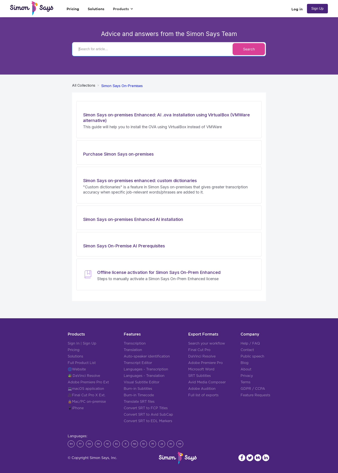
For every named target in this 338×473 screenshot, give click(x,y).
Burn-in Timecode (139, 395)
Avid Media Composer (207, 382)
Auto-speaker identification (147, 356)
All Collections (83, 85)
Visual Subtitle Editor (141, 382)
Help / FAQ (250, 343)
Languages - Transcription (146, 369)
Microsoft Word (201, 369)
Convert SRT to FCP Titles (146, 408)
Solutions (75, 356)
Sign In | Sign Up (82, 343)
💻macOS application (86, 388)
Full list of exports (203, 395)
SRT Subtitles (199, 376)
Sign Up (317, 8)
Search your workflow (206, 343)
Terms (245, 382)
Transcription (135, 343)
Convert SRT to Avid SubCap (148, 414)
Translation (133, 350)
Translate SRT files (139, 401)
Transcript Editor (138, 363)
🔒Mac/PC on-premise (87, 401)
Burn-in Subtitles (138, 388)
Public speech (252, 356)
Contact (247, 350)
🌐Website (77, 369)
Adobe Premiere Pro (205, 363)
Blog (245, 363)
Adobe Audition (202, 388)
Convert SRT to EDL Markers (148, 421)
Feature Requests (255, 395)
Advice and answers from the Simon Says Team (169, 33)
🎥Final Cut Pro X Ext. (86, 395)
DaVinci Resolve (86, 376)
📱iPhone (76, 408)
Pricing (74, 350)
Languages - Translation (144, 376)
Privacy (247, 376)
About (246, 369)
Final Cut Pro (199, 350)
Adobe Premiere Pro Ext (88, 382)
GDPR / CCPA (253, 388)
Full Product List (82, 363)
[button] (123, 8)
